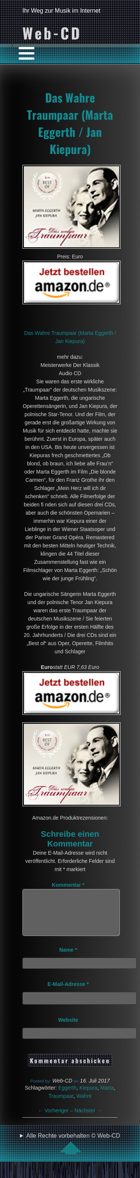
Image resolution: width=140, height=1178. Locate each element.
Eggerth (67, 1097)
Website (68, 1029)
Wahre (84, 1105)
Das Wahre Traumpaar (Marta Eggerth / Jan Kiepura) (70, 123)
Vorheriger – (56, 1119)
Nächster (88, 1119)
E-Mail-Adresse (68, 993)
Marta (107, 1097)
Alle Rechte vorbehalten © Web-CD (73, 1152)
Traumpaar (61, 1105)
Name (68, 959)
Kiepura (88, 1097)
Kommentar (68, 885)
